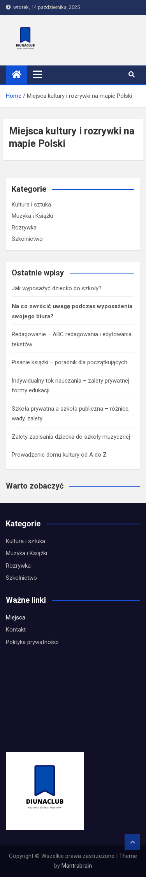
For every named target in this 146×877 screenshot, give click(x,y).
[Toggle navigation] (37, 74)
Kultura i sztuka (31, 204)
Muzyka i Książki (32, 215)
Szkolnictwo (27, 238)
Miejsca (15, 617)
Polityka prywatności (32, 642)
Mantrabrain (77, 865)
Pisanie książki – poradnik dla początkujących (69, 362)
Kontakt (16, 629)
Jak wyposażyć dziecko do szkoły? (57, 288)
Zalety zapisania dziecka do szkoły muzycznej (71, 436)
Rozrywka (24, 227)
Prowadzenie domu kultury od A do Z (59, 454)
